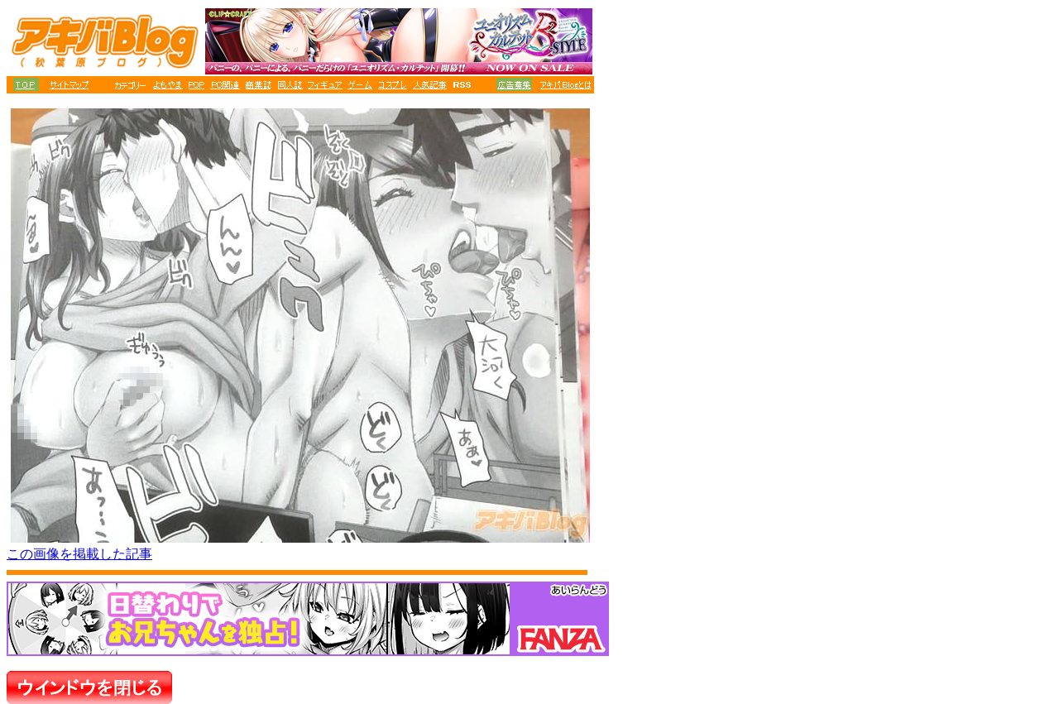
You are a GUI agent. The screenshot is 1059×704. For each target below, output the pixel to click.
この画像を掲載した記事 (79, 554)
